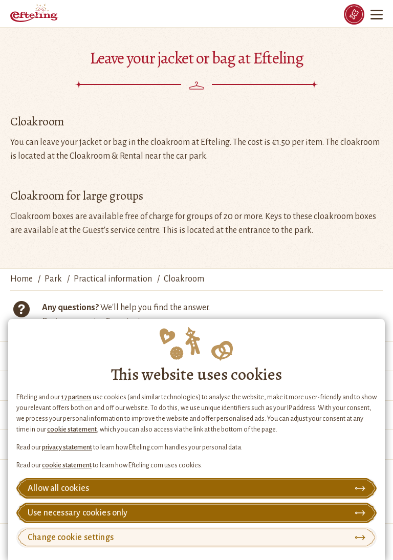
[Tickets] (354, 14)
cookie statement (72, 429)
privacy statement (67, 447)
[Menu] (377, 14)
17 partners (76, 397)
